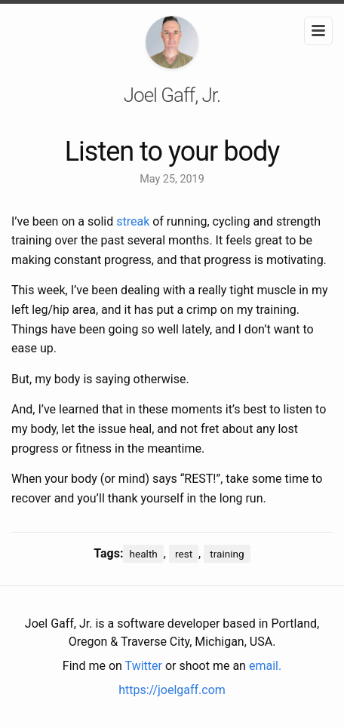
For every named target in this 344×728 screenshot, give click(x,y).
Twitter (143, 666)
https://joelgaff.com (172, 690)
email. (265, 666)
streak (132, 221)
